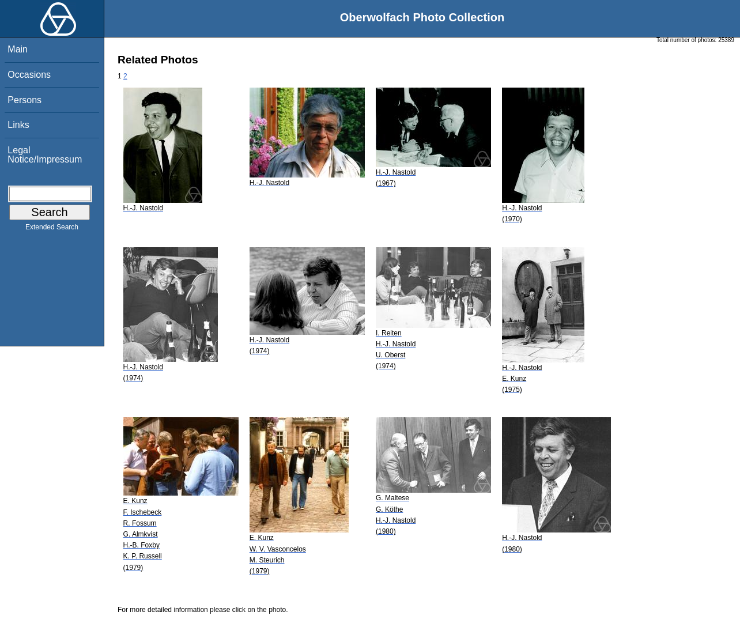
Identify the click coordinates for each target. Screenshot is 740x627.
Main (17, 49)
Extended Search (51, 229)
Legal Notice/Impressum (44, 154)
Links (18, 125)
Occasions (29, 75)
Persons (24, 100)
